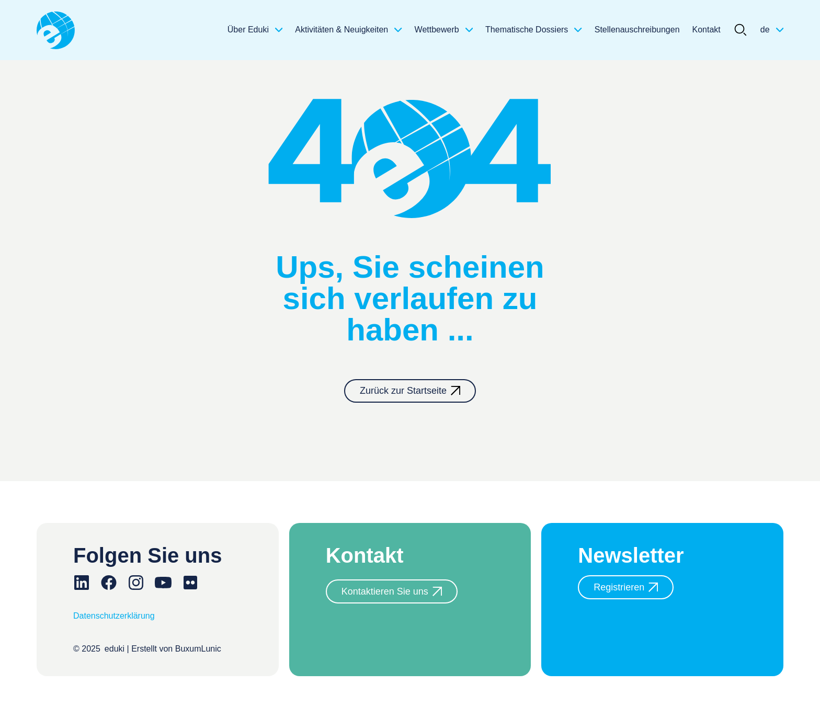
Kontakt (706, 29)
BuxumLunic (198, 648)
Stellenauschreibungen (637, 29)
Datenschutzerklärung (114, 615)
